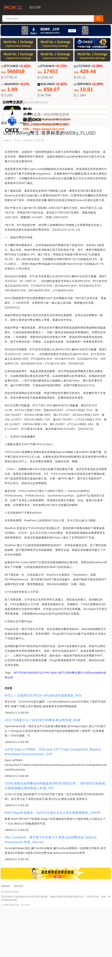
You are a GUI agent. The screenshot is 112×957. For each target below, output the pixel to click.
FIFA (22, 720)
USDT (36, 720)
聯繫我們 (5, 934)
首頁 (4, 171)
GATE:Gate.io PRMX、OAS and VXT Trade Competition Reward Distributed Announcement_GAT (53, 800)
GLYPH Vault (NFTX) (53, 720)
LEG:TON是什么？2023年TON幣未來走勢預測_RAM (42, 768)
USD (29, 720)
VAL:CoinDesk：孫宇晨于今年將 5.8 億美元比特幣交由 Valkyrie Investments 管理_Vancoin (51, 888)
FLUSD (85, 720)
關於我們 (18, 934)
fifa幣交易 (73, 720)
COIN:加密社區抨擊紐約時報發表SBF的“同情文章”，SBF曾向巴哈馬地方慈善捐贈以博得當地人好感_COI (55, 834)
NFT (16, 720)
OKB (13, 171)
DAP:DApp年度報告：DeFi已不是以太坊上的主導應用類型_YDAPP (53, 860)
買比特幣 (25, 953)
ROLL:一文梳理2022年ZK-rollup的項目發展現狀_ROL (43, 743)
